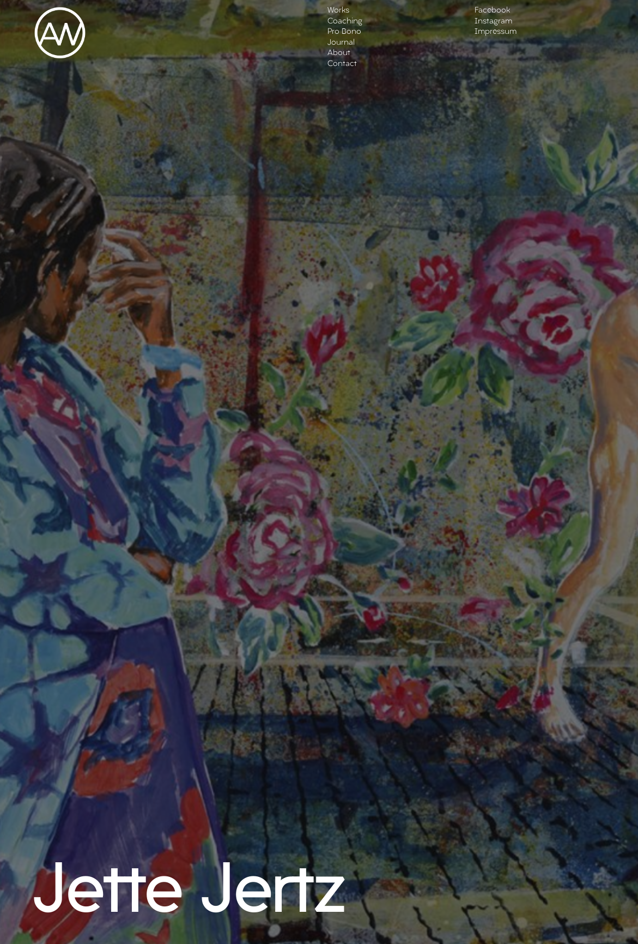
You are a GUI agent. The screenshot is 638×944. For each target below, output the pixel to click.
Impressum (496, 32)
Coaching (344, 21)
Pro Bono (344, 32)
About (338, 53)
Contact (342, 64)
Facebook (492, 11)
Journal (341, 43)
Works (338, 11)
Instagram (493, 21)
